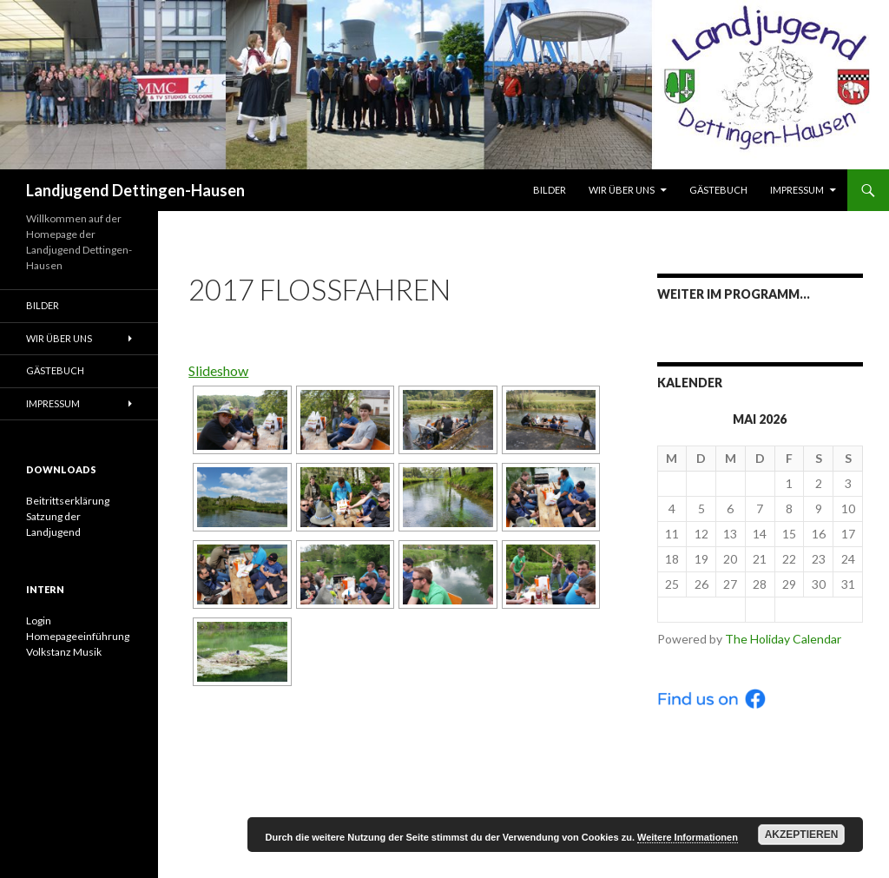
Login (38, 620)
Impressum (797, 189)
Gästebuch (718, 189)
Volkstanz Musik (64, 651)
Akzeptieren (802, 834)
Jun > (818, 609)
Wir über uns (622, 189)
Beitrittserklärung (67, 500)
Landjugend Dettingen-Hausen (135, 190)
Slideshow (218, 370)
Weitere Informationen (687, 837)
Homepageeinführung (77, 636)
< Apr (701, 609)
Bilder (549, 189)
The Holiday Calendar (783, 638)
